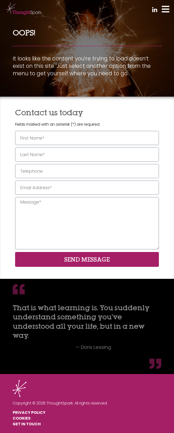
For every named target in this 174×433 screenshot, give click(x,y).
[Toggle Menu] (165, 9)
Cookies (21, 418)
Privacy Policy (29, 412)
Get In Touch (27, 424)
